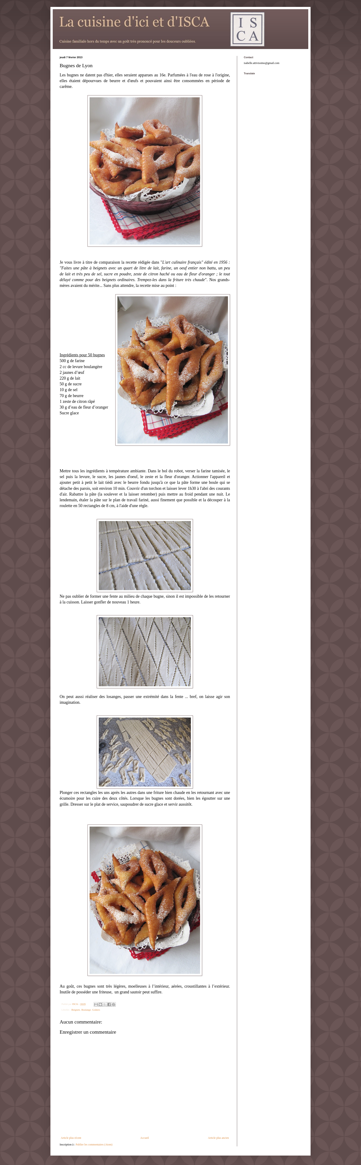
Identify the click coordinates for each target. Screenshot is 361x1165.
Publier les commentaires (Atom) (94, 1144)
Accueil (144, 1137)
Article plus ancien (218, 1137)
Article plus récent (71, 1137)
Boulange (86, 1009)
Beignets (75, 1009)
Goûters (96, 1009)
